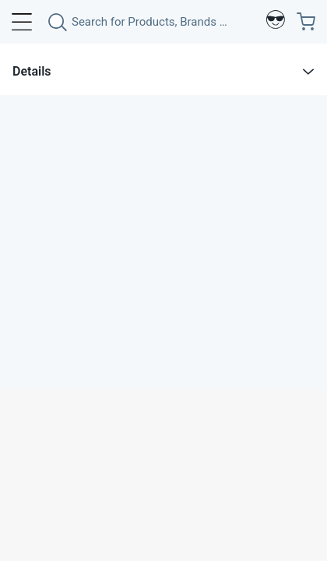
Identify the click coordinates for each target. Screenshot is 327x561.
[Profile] (275, 22)
